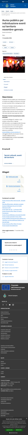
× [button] (26, 418)
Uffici (2, 315)
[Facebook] (3, 305)
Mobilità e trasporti (5, 338)
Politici (2, 319)
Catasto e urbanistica (5, 337)
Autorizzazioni (4, 352)
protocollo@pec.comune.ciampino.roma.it (12, 389)
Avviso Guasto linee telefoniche (10, 225)
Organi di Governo (5, 312)
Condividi (5, 42)
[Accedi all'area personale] (23, 1)
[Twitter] (6, 305)
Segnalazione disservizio (6, 399)
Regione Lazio (5, 1)
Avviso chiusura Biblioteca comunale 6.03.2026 (13, 215)
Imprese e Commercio (5, 335)
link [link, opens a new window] (24, 427)
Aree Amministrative (5, 313)
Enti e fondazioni (4, 317)
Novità (7, 11)
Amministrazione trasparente (7, 410)
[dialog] (14, 426)
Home (3, 11)
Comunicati (3, 363)
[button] (14, 432)
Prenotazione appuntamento (7, 397)
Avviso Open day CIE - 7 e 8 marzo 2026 (12, 209)
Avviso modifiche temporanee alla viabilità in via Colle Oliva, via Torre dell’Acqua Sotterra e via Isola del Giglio (14, 220)
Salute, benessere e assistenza (7, 351)
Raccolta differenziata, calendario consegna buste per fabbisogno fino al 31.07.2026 (12, 205)
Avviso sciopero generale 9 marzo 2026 (11, 217)
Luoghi (2, 371)
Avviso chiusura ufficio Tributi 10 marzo (11, 224)
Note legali (3, 415)
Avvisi (11, 11)
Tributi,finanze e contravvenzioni (8, 347)
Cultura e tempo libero (6, 331)
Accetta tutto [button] (9, 430)
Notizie (2, 361)
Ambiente (3, 349)
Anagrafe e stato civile (6, 329)
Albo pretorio (3, 412)
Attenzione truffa (6, 208)
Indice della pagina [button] (8, 77)
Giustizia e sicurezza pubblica (7, 345)
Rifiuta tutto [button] (18, 430)
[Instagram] (13, 305)
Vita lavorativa (4, 333)
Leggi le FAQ (3, 401)
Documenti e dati (4, 322)
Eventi (2, 373)
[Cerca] (25, 5)
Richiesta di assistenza (6, 403)
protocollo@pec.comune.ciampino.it (11, 132)
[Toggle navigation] (2, 5)
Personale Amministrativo (6, 321)
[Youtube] (9, 305)
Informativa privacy (5, 413)
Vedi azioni (12, 42)
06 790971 (11, 391)
